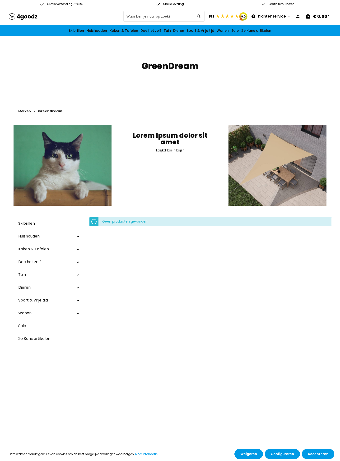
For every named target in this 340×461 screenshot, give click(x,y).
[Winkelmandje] (317, 16)
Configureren (282, 454)
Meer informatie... (147, 454)
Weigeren (248, 454)
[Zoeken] (199, 16)
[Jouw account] (298, 16)
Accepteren (318, 454)
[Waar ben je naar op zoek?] (158, 16)
